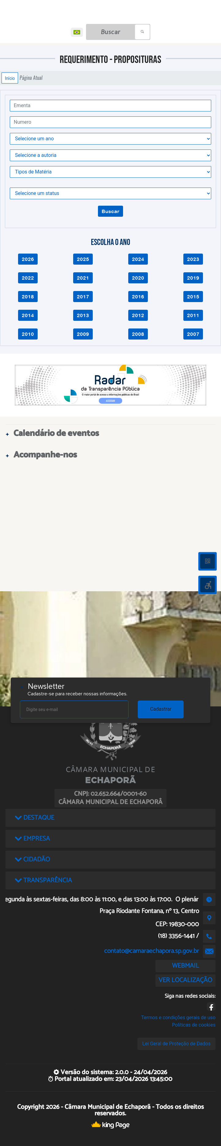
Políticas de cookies (193, 1025)
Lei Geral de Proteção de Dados (176, 1044)
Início (10, 78)
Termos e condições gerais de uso (178, 1017)
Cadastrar (160, 709)
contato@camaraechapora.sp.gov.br (151, 951)
